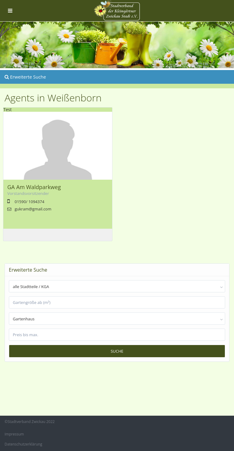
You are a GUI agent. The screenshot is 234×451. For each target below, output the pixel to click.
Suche (117, 351)
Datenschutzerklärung (23, 444)
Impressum (14, 434)
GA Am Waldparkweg (34, 187)
